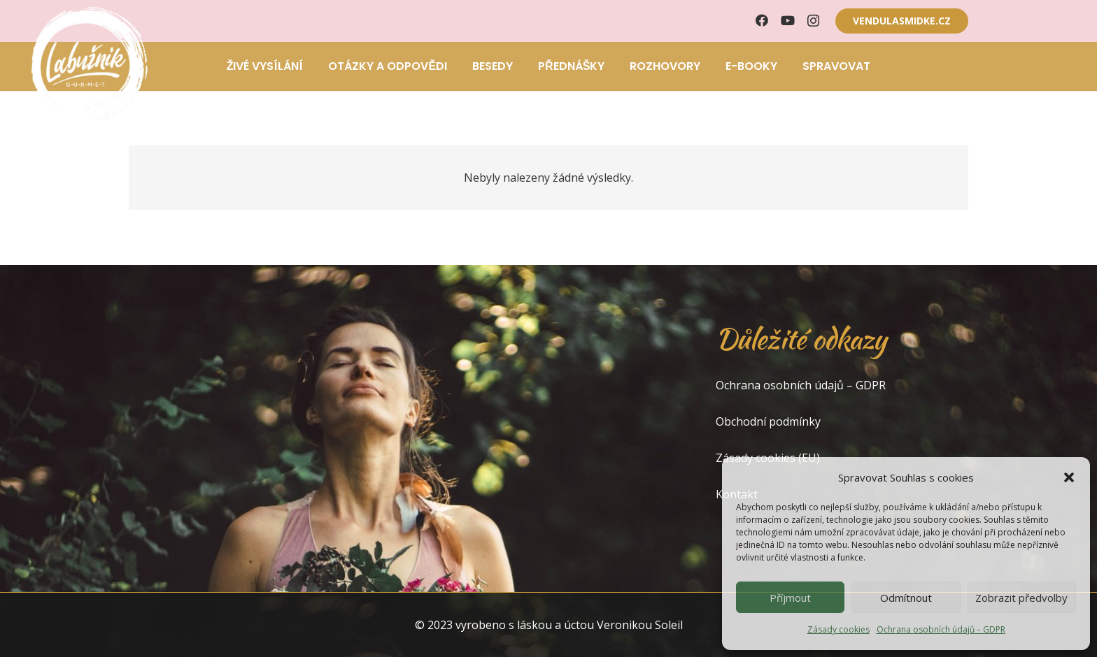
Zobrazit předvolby (1021, 598)
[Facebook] (762, 20)
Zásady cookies (838, 629)
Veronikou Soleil (640, 625)
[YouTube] (788, 20)
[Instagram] (813, 21)
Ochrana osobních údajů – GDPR (941, 629)
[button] (1069, 477)
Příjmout (790, 598)
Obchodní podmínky (768, 421)
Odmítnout (906, 598)
